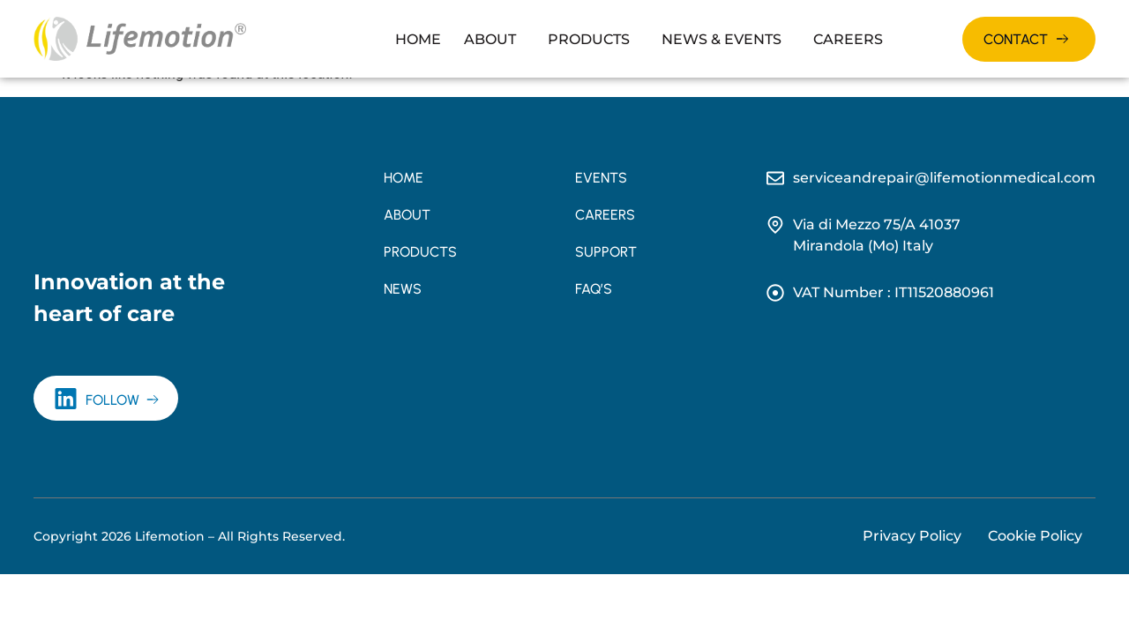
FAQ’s (593, 288)
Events (601, 177)
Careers (848, 39)
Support (606, 251)
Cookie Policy (1035, 535)
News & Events (721, 39)
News (403, 288)
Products (589, 39)
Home (418, 39)
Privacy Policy (912, 535)
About (490, 39)
